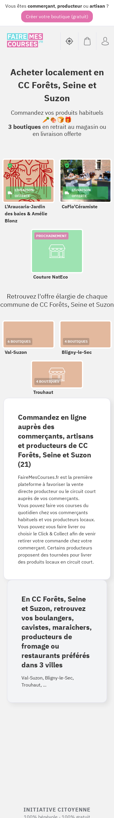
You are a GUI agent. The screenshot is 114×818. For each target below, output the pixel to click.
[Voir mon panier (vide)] (87, 41)
